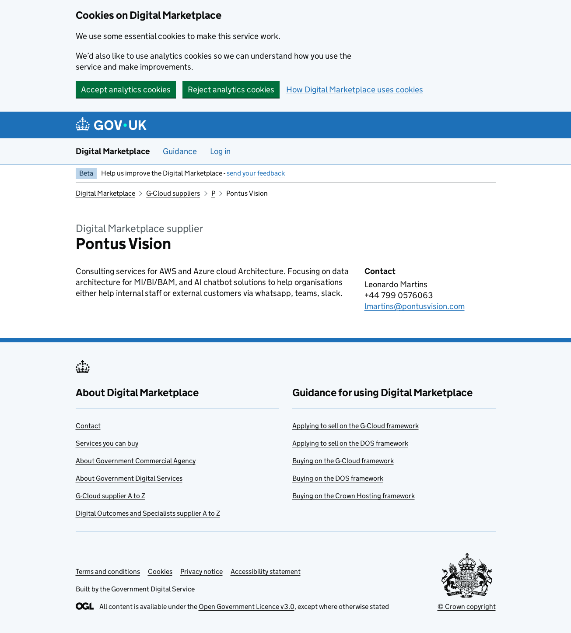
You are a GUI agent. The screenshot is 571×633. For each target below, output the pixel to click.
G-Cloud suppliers (173, 193)
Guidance (180, 151)
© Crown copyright (467, 606)
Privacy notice (201, 571)
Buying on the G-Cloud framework (343, 461)
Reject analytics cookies (231, 89)
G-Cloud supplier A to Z (110, 496)
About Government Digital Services (129, 478)
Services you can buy (107, 443)
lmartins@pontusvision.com (414, 306)
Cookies (160, 571)
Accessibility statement (266, 571)
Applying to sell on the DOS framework (350, 443)
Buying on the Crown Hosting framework (353, 496)
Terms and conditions (108, 571)
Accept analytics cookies (126, 89)
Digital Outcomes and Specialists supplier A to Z (148, 513)
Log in (220, 151)
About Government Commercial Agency (136, 461)
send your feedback (256, 173)
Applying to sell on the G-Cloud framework (355, 426)
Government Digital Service (153, 589)
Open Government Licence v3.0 (246, 606)
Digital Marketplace (113, 151)
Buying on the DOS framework (337, 478)
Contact (88, 426)
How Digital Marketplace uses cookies (354, 89)
